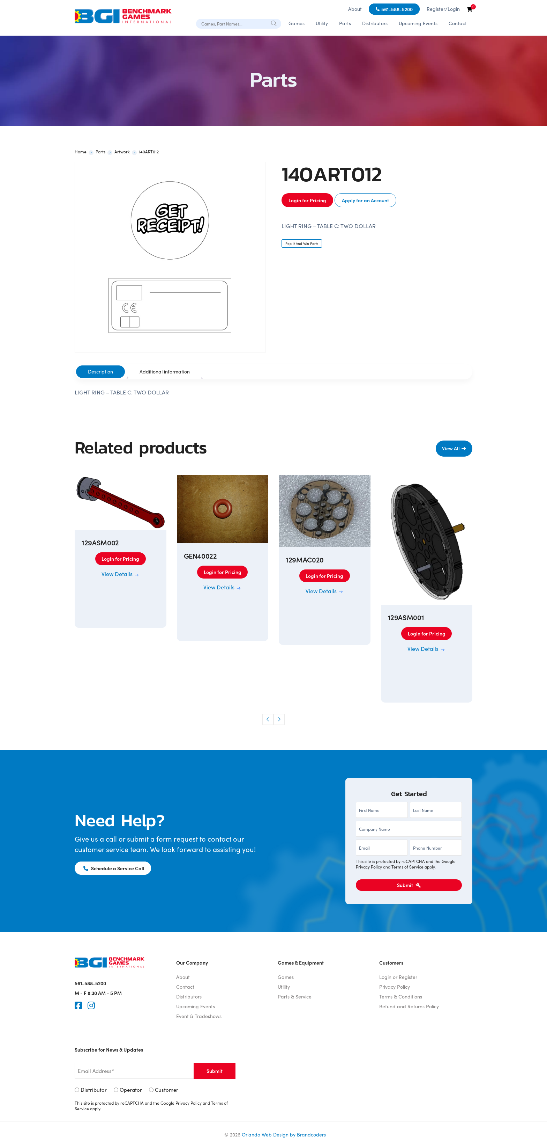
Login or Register (398, 977)
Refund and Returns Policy (409, 1006)
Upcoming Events (418, 23)
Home (81, 151)
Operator (131, 1089)
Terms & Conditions (400, 996)
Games (297, 23)
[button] (268, 719)
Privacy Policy (369, 867)
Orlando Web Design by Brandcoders (284, 1134)
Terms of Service (407, 867)
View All (450, 448)
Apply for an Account (365, 200)
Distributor (94, 1089)
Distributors (375, 23)
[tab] (100, 371)
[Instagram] (91, 1005)
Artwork (122, 151)
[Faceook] (78, 1005)
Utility (322, 23)
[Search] (274, 23)
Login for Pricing (307, 200)
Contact (458, 23)
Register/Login (443, 9)
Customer (166, 1089)
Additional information (165, 371)
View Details (121, 573)
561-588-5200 (397, 9)
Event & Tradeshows (199, 1016)
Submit (409, 884)
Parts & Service (295, 996)
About (355, 9)
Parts (345, 23)
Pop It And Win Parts (301, 243)
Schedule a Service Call (114, 868)
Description (100, 371)
